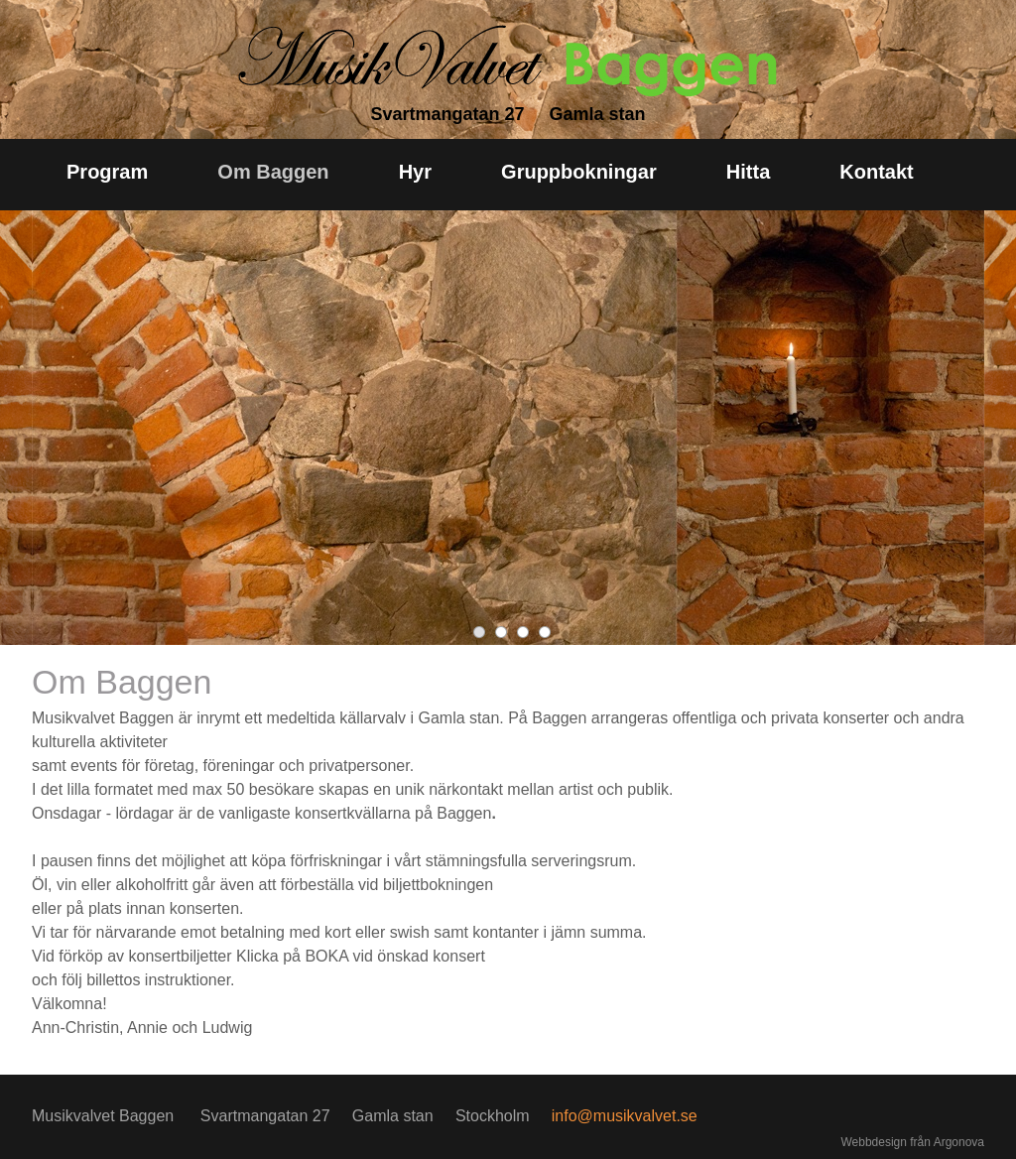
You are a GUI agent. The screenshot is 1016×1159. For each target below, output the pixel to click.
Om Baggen (272, 172)
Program (107, 172)
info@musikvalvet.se (625, 1115)
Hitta (748, 172)
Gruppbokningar (579, 172)
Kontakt (876, 172)
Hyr (415, 172)
